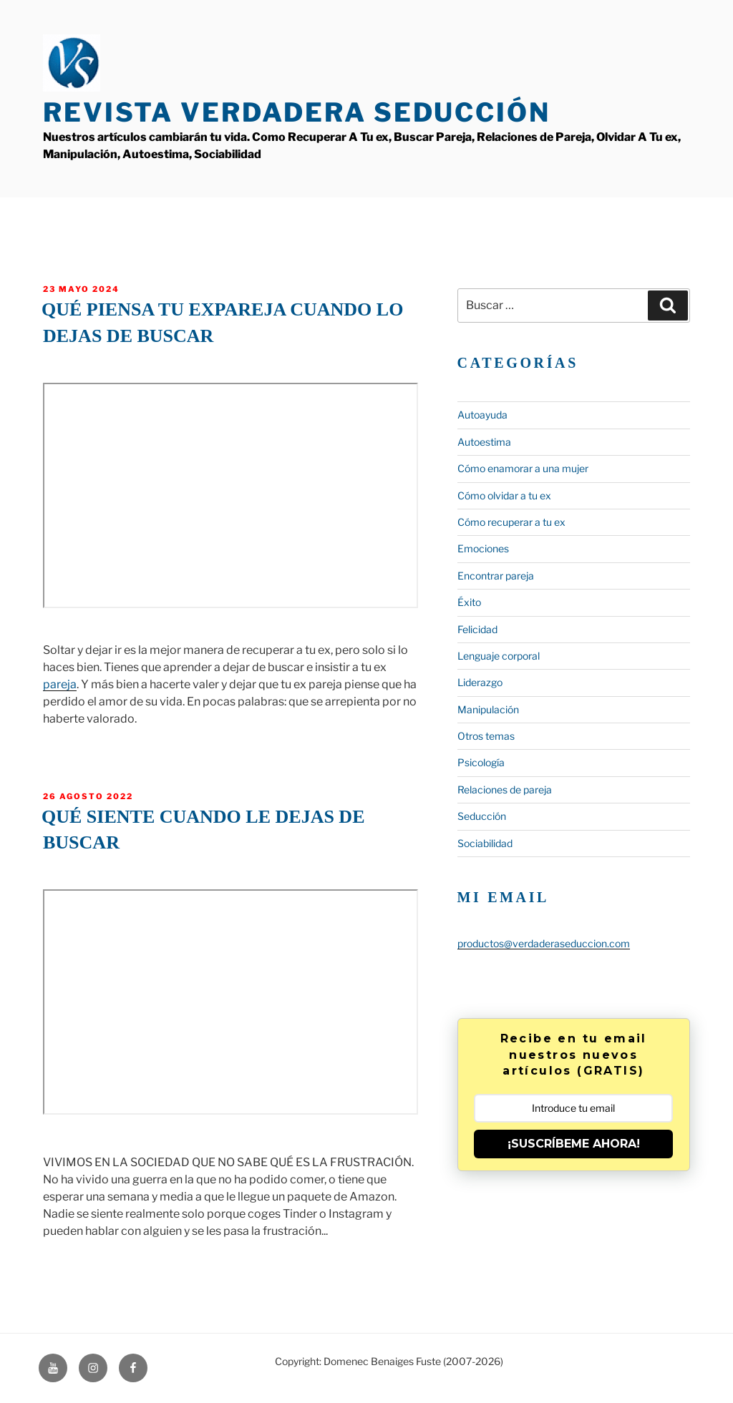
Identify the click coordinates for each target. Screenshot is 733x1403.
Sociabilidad (485, 843)
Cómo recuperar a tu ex (511, 522)
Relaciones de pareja (504, 789)
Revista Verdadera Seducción (296, 112)
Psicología (481, 762)
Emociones (483, 548)
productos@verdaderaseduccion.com (543, 943)
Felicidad (477, 629)
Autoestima (484, 442)
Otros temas (486, 736)
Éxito (469, 602)
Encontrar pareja (495, 575)
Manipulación (488, 709)
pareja (60, 684)
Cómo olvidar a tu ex (504, 495)
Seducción (481, 816)
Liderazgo (480, 682)
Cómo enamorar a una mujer (522, 468)
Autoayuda (482, 415)
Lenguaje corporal (498, 656)
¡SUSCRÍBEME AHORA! (574, 1143)
